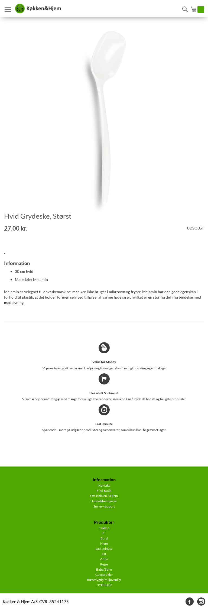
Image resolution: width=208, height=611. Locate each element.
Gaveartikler (104, 575)
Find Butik (104, 491)
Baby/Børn (104, 569)
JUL (104, 554)
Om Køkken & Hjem (104, 496)
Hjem (104, 543)
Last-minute (104, 549)
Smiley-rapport (104, 506)
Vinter (104, 559)
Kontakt (104, 485)
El (104, 533)
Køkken (104, 528)
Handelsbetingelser (104, 501)
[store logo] (38, 9)
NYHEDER (104, 585)
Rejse (104, 564)
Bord (104, 538)
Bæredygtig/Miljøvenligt (104, 580)
